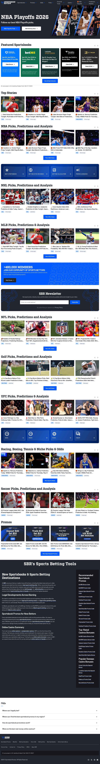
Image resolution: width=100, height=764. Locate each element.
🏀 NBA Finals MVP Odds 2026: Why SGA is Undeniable (62, 149)
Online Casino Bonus (63, 742)
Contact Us (12, 747)
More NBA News (50, 158)
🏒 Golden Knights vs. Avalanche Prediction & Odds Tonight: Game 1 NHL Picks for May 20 (37, 208)
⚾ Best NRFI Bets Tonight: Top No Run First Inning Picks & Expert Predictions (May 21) (12, 248)
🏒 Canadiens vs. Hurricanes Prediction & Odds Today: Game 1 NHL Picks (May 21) (11, 208)
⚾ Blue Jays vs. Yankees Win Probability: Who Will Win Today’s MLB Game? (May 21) (62, 248)
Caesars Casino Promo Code (87, 643)
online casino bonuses (39, 637)
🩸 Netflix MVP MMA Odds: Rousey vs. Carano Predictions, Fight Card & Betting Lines (87, 419)
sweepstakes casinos (28, 631)
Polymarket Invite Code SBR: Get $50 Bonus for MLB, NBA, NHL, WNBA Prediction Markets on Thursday (11, 545)
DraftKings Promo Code (85, 596)
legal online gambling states (48, 600)
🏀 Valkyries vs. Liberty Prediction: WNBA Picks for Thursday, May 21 (37, 472)
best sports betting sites (30, 585)
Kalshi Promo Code (84, 615)
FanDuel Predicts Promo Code (87, 626)
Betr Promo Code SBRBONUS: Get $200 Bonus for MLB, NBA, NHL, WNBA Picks (61, 545)
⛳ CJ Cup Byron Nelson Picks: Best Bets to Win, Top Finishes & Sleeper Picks (37, 379)
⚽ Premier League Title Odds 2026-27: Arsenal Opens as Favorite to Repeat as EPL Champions (62, 511)
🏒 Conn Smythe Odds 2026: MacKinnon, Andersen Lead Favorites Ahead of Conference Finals (61, 208)
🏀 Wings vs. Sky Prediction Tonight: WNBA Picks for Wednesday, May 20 (85, 472)
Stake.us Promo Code (85, 679)
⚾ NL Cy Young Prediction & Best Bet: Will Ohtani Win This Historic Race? (87, 248)
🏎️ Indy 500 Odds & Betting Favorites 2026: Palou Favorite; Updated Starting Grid (61, 472)
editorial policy (39, 589)
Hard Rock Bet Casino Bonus (87, 655)
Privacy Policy (59, 307)
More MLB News (50, 256)
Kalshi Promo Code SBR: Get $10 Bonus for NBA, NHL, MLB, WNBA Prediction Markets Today (36, 545)
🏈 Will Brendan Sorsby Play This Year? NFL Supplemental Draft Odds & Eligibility (37, 340)
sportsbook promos (25, 619)
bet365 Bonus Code (84, 584)
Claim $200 (30, 66)
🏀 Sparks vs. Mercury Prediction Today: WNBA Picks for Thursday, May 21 (87, 116)
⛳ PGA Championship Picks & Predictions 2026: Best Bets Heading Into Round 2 (85, 379)
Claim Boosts (50, 66)
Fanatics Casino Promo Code (87, 651)
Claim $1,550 (89, 66)
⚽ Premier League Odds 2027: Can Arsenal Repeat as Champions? (12, 511)
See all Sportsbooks (50, 81)
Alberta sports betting (39, 608)
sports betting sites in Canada (19, 591)
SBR (4, 583)
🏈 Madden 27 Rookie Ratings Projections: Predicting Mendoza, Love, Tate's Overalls (12, 340)
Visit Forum (10, 280)
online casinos (16, 631)
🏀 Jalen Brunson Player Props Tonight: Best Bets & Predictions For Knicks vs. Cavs (61, 116)
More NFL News (50, 348)
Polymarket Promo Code (86, 622)
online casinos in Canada (38, 639)
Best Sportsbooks (51, 742)
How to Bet (33, 742)
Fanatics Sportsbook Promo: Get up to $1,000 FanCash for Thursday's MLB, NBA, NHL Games (87, 545)
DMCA (28, 747)
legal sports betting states (29, 600)
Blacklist (15, 742)
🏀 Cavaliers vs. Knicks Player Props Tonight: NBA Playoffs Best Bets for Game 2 (37, 116)
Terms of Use (4, 747)
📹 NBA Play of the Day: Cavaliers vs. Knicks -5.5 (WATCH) (86, 149)
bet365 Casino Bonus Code (86, 636)
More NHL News (50, 217)
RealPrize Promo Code (85, 676)
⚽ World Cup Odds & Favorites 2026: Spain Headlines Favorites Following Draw (36, 511)
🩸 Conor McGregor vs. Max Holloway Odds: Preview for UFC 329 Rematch (11, 419)
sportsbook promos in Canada (41, 621)
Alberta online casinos (14, 610)
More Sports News (50, 480)
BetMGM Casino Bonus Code (87, 639)
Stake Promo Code (84, 612)
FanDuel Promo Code (85, 600)
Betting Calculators (24, 742)
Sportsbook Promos (6, 742)
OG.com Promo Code (84, 618)
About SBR (34, 747)
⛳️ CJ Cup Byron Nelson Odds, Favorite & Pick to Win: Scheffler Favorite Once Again (61, 379)
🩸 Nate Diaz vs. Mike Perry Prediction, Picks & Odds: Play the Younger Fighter (37, 419)
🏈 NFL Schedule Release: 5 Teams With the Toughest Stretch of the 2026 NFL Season (62, 340)
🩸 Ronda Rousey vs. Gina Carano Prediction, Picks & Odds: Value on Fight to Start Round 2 (62, 419)
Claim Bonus (10, 64)
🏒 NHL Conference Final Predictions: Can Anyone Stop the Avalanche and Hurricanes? (86, 208)
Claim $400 (70, 64)
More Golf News (50, 388)
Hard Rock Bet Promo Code (86, 608)
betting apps (28, 589)
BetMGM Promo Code (85, 588)
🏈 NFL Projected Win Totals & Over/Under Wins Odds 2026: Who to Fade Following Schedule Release (87, 340)
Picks (10, 28)
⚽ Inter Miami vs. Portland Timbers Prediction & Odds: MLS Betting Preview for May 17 (87, 511)
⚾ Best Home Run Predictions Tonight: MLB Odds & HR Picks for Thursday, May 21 (12, 116)
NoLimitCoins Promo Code (86, 682)
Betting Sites (41, 742)
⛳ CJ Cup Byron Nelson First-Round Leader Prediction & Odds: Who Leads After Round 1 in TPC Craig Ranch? (12, 379)
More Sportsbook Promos (50, 553)
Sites (31, 28)
